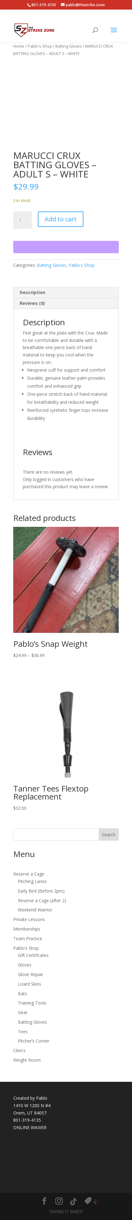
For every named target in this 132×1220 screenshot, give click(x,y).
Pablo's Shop (40, 46)
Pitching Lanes (32, 881)
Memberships (26, 929)
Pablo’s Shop (26, 948)
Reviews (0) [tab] (32, 303)
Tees (23, 1031)
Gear (22, 1012)
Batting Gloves (68, 46)
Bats (22, 993)
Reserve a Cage (28, 874)
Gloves (24, 965)
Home (18, 46)
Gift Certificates (33, 955)
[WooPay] (66, 247)
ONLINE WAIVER (29, 1127)
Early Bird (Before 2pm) (41, 891)
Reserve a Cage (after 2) (42, 900)
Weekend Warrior (35, 910)
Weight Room (27, 1060)
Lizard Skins (29, 984)
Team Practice (27, 938)
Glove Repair (30, 974)
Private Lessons (29, 919)
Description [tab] (32, 292)
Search (108, 835)
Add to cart (61, 219)
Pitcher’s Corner (33, 1041)
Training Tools (32, 1003)
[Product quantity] (22, 220)
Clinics (19, 1050)
